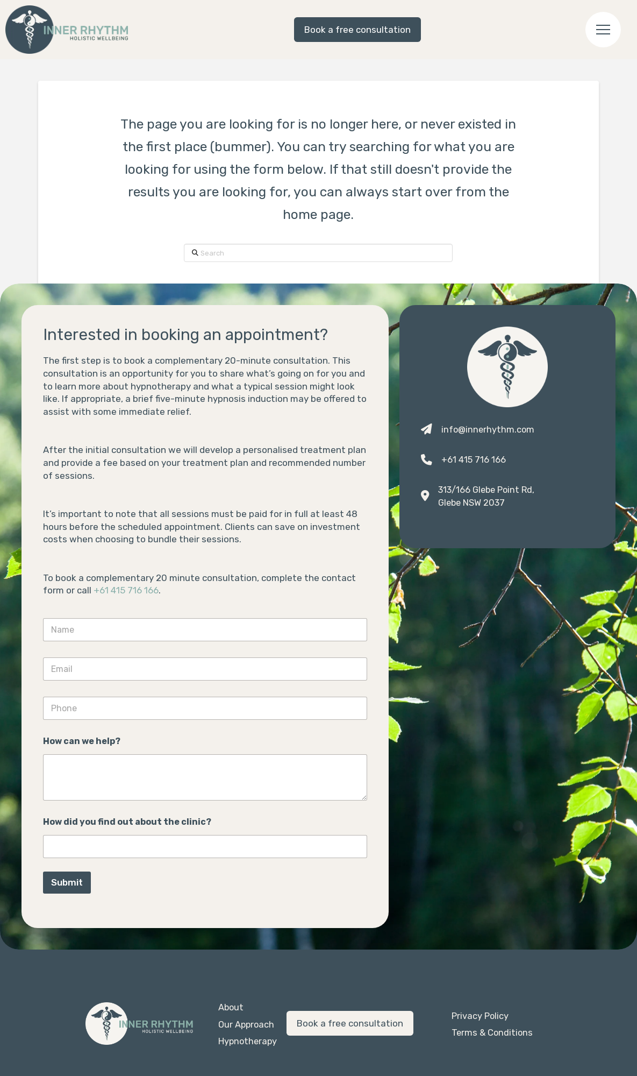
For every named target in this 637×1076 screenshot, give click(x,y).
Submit (67, 882)
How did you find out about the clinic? (127, 822)
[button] (603, 29)
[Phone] (205, 708)
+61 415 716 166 (126, 590)
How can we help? (81, 741)
